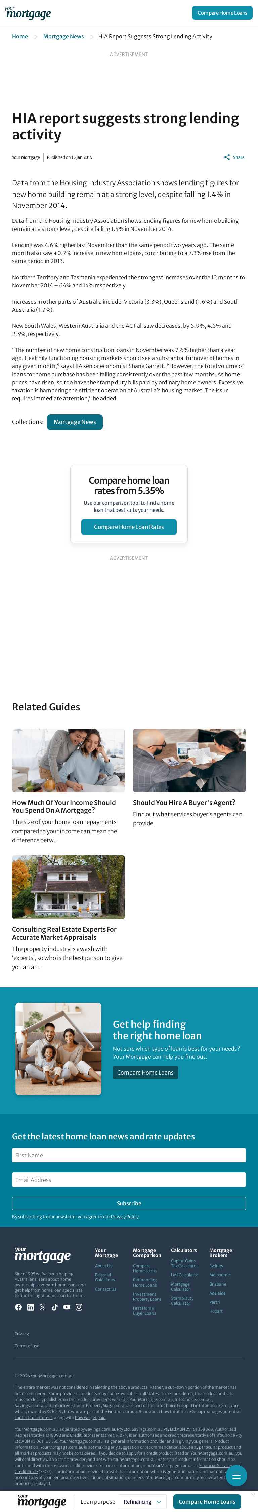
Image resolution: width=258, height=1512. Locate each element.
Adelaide (217, 1293)
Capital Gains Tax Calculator (184, 1263)
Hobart (216, 1311)
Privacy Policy (125, 1217)
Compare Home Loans (222, 13)
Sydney (216, 1265)
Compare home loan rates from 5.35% (129, 485)
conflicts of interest (33, 1417)
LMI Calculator (184, 1274)
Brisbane (217, 1284)
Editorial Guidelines (105, 1277)
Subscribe (129, 1203)
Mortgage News (63, 36)
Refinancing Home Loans (145, 1282)
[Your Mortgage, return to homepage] (28, 12)
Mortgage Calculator (180, 1286)
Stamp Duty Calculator (182, 1301)
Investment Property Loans (147, 1297)
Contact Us (105, 1289)
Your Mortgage (26, 157)
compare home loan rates (129, 527)
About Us (103, 1265)
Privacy (22, 1333)
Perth (214, 1302)
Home (20, 36)
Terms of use (27, 1345)
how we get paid (90, 1417)
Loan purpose (98, 1501)
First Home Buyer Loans (144, 1311)
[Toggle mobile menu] (236, 1475)
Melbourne (219, 1274)
